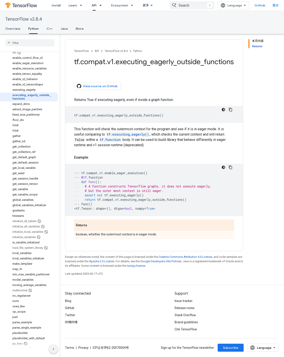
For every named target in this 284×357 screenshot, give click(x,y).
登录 (275, 5)
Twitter (70, 315)
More (80, 29)
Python (137, 51)
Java (64, 29)
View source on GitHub (97, 86)
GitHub (259, 5)
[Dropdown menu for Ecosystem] (133, 5)
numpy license (136, 265)
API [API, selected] (94, 5)
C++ (50, 29)
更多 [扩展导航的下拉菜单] (146, 5)
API (97, 51)
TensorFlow (81, 51)
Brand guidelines (186, 322)
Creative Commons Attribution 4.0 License (185, 256)
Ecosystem (119, 5)
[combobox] (192, 5)
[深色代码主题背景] (223, 109)
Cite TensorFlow (186, 329)
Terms (69, 347)
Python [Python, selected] (33, 29)
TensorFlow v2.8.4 (23, 19)
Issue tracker (184, 301)
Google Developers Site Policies (160, 261)
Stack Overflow (185, 315)
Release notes (185, 308)
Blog (68, 301)
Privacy (83, 347)
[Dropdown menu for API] (102, 5)
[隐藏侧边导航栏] (53, 349)
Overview (12, 29)
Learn (73, 5)
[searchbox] (29, 42)
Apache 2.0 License (101, 261)
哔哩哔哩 (71, 322)
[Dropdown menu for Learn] (82, 5)
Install (56, 5)
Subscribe (230, 348)
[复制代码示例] (230, 109)
